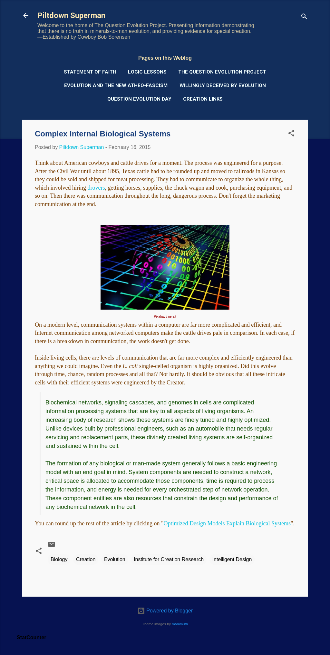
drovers (96, 187)
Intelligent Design (232, 559)
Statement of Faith (90, 72)
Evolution (114, 559)
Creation (85, 559)
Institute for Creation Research (169, 559)
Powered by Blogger (165, 610)
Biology (59, 559)
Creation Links (203, 99)
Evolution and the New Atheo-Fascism (116, 85)
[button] (291, 134)
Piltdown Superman (71, 15)
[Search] (304, 17)
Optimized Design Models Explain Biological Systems (226, 523)
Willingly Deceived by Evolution (223, 85)
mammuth (180, 624)
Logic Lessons (147, 72)
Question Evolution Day (139, 99)
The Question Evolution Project (222, 72)
